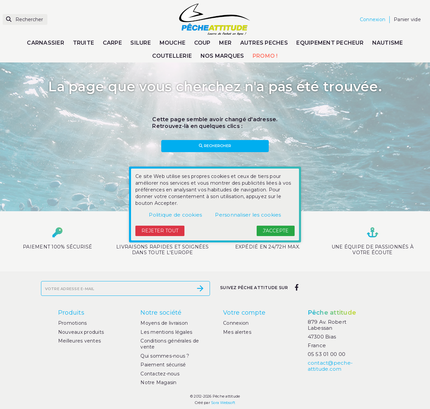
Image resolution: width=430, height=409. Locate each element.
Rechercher (215, 145)
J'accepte (276, 231)
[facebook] (296, 288)
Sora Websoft (223, 402)
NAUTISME (387, 43)
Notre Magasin (158, 382)
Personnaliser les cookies (248, 215)
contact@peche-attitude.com (330, 366)
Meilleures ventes (79, 341)
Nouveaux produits (81, 332)
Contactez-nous (159, 374)
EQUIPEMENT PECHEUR (329, 43)
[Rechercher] (25, 19)
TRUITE (83, 43)
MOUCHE (173, 43)
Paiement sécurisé (163, 365)
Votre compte (244, 312)
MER (225, 43)
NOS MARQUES (222, 56)
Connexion (236, 323)
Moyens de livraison (164, 323)
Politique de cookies (175, 215)
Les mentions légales (166, 332)
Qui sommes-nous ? (164, 356)
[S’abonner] (200, 288)
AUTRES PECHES (264, 43)
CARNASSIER (45, 43)
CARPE (112, 43)
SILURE (140, 43)
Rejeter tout (159, 231)
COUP (202, 43)
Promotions (72, 323)
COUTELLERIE (172, 56)
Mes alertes (237, 332)
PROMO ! (265, 56)
